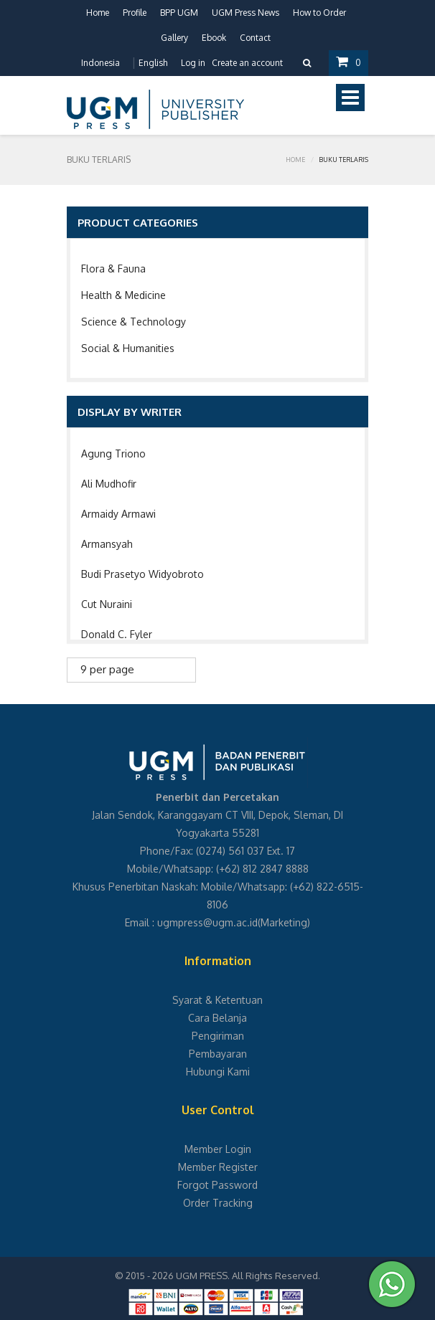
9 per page (107, 669)
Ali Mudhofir (108, 484)
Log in (193, 62)
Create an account (247, 62)
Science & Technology (133, 321)
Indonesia (100, 62)
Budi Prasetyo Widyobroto (142, 574)
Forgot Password (217, 1185)
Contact (255, 37)
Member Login (217, 1149)
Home (97, 12)
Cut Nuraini (106, 604)
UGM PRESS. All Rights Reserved (247, 1275)
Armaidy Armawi (118, 514)
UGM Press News (245, 12)
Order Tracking (218, 1203)
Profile (134, 12)
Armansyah (107, 544)
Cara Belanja (217, 1018)
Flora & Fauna (113, 268)
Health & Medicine (123, 295)
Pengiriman (218, 1036)
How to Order (319, 12)
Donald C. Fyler (116, 634)
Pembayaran (218, 1054)
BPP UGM (179, 12)
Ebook (214, 37)
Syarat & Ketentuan (217, 1000)
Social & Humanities (127, 348)
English (153, 62)
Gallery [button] (174, 37)
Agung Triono (113, 453)
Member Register (218, 1167)
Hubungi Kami (218, 1071)
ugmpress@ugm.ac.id (207, 922)
